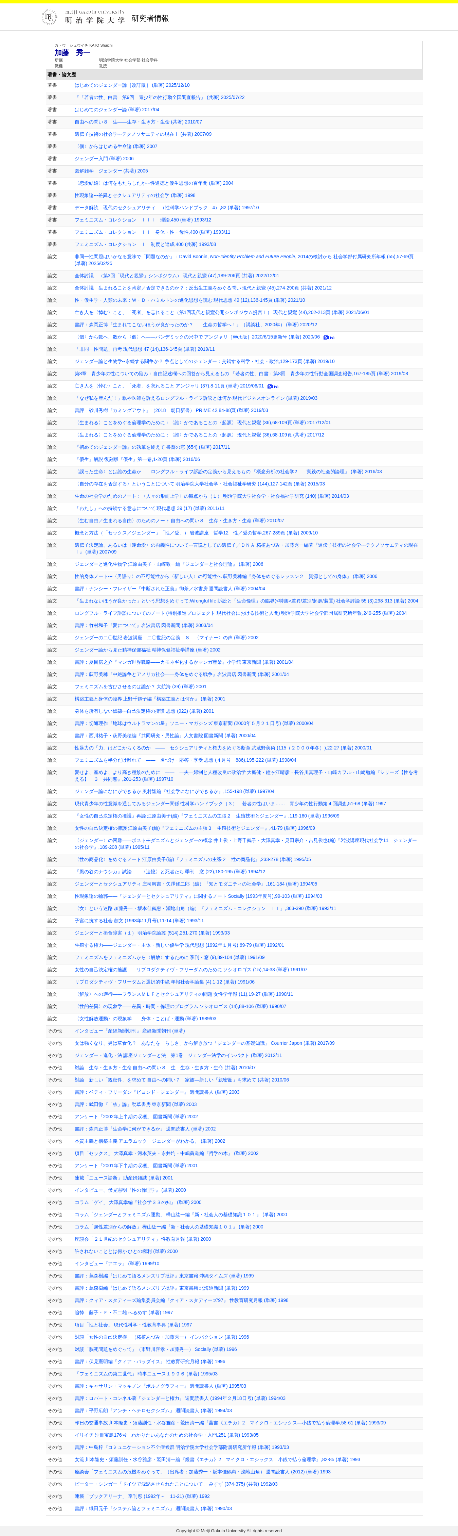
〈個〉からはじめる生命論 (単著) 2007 (116, 146)
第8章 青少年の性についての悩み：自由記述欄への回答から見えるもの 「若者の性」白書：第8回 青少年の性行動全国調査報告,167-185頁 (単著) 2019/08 (241, 373)
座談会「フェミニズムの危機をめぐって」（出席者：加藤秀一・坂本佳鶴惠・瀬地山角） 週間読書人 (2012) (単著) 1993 (203, 1471)
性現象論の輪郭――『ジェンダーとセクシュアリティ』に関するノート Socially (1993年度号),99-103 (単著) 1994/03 (199, 896)
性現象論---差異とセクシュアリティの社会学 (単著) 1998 (135, 195)
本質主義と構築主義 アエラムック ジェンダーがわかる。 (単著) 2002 (150, 1141)
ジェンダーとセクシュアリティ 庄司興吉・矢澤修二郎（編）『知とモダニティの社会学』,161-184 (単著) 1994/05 (196, 884)
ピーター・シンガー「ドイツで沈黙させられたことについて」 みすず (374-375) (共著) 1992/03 (176, 1484)
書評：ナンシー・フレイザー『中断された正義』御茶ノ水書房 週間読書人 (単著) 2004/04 (170, 588)
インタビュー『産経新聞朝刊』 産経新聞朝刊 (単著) (130, 1031)
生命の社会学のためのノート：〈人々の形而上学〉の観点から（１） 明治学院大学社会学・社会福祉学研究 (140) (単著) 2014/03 (212, 496)
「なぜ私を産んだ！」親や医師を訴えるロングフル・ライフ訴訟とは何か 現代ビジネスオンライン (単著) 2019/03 (196, 398)
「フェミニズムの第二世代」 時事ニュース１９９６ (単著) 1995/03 (146, 1373)
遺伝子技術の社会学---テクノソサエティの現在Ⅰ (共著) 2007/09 (143, 134)
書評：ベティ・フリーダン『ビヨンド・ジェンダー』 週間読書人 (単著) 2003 (157, 1092)
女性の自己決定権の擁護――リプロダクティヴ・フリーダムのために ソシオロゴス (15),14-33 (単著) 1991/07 (191, 969)
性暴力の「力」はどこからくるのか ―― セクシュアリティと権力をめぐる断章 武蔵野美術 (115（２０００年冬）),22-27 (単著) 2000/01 (223, 747)
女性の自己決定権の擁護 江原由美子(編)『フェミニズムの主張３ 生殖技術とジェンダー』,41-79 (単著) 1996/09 (195, 828)
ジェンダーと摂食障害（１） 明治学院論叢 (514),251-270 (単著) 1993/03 (152, 933)
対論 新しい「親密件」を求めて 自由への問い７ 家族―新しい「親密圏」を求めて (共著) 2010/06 (182, 1080)
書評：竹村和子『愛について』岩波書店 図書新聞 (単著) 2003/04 (144, 625)
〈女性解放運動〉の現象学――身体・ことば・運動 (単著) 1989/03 (146, 1018)
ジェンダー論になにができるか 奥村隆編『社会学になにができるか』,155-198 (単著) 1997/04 (175, 791)
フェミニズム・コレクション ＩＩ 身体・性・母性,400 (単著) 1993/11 (153, 232)
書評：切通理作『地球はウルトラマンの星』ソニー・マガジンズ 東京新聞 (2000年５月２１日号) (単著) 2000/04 (194, 723)
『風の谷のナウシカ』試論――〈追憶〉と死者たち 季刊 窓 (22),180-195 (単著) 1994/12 (170, 871)
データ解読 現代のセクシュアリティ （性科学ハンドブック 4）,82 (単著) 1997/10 (167, 207)
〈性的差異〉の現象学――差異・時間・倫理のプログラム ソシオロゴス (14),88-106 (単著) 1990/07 (181, 1006)
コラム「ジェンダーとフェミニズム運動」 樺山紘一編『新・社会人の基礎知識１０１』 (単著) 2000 (181, 1214)
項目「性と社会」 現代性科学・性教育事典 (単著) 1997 (133, 1324)
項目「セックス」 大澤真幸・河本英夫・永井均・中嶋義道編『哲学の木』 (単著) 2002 (167, 1153)
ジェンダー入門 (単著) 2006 (104, 158)
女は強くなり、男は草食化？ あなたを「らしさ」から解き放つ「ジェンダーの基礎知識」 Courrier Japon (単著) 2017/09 (205, 1043)
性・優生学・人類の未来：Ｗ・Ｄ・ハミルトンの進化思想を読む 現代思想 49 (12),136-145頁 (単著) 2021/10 (190, 300)
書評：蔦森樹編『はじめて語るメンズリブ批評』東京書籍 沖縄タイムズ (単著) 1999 (164, 1275)
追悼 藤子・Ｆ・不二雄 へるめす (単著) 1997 (124, 1312)
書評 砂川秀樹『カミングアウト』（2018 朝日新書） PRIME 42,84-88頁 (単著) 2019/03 (171, 410)
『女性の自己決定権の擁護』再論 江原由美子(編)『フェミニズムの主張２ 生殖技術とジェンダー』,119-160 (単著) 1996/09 (207, 816)
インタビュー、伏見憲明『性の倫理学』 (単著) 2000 (130, 1190)
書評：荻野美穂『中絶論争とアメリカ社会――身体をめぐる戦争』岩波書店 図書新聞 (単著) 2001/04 (182, 674)
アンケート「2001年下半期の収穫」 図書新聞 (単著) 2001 (136, 1165)
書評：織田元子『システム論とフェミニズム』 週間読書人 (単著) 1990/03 (153, 1508)
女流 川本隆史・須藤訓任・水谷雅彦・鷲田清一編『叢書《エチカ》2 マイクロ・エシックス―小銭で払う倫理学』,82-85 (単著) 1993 (218, 1459)
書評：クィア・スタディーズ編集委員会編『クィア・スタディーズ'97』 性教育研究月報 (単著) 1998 (182, 1300)
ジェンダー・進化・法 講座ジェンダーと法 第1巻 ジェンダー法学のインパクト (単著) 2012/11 (178, 1055)
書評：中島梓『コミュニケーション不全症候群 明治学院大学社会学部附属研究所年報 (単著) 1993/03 (182, 1447)
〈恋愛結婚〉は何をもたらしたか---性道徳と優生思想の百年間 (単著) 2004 (154, 183)
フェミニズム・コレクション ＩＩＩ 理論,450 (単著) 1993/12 (143, 219)
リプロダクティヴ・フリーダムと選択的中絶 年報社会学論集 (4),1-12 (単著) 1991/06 (165, 982)
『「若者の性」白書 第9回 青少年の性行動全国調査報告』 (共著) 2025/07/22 (160, 97)
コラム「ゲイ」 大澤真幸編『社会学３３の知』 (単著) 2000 (138, 1202)
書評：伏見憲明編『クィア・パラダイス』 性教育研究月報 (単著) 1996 (150, 1361)
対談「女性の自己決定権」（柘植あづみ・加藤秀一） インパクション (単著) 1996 (162, 1337)
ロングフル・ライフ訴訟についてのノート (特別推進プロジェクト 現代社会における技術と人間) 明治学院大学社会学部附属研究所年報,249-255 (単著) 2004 (241, 613)
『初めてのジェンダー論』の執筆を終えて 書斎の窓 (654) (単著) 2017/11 (152, 447)
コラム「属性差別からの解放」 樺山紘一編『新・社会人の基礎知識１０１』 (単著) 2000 (169, 1226)
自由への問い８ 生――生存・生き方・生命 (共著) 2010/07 (138, 122)
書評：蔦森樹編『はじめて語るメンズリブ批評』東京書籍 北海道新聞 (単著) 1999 (162, 1288)
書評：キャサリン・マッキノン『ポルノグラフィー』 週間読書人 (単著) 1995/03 (160, 1386)
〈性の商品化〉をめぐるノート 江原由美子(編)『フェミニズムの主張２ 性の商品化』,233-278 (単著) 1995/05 (193, 859)
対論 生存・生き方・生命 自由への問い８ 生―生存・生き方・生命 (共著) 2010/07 (165, 1067)
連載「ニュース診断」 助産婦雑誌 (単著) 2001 (124, 1177)
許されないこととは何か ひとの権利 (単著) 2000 (126, 1251)
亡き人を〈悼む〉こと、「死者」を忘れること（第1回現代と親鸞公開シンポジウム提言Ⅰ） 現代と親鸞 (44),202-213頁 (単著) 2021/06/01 (222, 312)
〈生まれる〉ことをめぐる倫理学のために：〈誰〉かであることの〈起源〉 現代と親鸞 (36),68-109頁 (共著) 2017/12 (200, 434)
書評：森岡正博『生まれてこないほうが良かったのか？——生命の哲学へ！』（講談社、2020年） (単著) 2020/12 (196, 324)
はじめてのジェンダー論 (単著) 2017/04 (117, 109)
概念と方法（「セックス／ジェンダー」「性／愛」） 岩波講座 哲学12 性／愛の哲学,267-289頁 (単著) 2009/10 (196, 532)
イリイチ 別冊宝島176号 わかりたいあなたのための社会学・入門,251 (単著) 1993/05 (167, 1435)
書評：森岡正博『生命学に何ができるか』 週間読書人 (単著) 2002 (145, 1129)
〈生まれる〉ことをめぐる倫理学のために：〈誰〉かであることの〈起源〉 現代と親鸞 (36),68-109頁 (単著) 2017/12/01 (203, 422)
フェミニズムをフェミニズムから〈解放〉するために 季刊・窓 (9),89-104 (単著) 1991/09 (170, 957)
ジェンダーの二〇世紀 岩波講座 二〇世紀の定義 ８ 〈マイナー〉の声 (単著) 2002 (167, 637)
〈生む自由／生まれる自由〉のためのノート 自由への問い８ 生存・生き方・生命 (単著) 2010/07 (180, 520)
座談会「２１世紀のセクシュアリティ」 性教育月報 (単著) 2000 (143, 1239)
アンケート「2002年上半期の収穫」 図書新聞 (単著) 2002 (136, 1116)
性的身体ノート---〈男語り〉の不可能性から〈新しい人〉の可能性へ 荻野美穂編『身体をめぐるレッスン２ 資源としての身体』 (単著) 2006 (226, 576)
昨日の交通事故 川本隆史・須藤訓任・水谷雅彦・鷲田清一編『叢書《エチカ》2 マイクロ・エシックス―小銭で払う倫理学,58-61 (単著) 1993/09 (230, 1422)
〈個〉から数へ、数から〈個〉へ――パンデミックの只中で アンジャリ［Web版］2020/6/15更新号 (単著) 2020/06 (197, 337)
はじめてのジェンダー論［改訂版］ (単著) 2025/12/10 (132, 85)
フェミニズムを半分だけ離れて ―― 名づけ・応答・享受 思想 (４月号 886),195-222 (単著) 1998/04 (185, 760)
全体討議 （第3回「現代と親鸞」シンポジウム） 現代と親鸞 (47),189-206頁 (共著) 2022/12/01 (177, 275)
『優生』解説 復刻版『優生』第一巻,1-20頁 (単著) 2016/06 (137, 459)
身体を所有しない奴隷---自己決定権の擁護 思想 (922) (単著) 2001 (144, 711)
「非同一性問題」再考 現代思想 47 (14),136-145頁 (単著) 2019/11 (145, 349)
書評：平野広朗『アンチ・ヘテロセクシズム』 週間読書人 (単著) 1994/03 (153, 1410)
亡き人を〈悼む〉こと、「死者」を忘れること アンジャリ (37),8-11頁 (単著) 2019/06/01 (169, 386)
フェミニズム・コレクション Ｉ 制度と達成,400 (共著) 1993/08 (145, 244)
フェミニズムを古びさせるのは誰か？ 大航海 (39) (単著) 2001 (141, 686)
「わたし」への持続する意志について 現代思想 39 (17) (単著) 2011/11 (150, 508)
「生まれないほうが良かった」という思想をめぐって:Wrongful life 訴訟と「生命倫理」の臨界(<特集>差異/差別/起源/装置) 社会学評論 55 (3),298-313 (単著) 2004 (247, 601)
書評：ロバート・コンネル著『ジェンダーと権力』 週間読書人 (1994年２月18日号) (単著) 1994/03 (180, 1398)
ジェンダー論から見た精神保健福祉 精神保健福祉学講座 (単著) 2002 (148, 650)
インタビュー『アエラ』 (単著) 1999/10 (117, 1263)
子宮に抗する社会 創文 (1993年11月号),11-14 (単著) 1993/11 (139, 920)
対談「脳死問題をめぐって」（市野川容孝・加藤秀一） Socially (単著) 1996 (156, 1349)
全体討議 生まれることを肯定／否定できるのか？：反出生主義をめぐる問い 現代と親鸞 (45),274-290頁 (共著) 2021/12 (203, 288)
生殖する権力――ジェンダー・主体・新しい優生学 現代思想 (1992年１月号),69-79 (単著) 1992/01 (180, 945)
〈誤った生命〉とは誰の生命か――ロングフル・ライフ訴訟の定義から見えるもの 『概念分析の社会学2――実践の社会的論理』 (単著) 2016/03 (228, 471)
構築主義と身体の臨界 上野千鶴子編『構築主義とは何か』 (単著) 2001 (150, 698)
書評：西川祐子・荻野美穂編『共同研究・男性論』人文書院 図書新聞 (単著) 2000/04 (165, 735)
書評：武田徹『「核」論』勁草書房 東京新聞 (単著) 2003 (136, 1104)
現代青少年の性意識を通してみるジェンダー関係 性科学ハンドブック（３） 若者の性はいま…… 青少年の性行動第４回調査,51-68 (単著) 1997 (230, 803)
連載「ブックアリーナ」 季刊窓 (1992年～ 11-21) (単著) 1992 (142, 1496)
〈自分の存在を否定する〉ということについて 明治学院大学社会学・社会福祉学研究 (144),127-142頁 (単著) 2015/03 (200, 483)
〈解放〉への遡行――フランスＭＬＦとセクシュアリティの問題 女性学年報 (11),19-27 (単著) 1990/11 (184, 994)
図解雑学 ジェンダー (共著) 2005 (111, 171)
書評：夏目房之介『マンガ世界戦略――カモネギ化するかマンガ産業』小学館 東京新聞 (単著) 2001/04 (184, 662)
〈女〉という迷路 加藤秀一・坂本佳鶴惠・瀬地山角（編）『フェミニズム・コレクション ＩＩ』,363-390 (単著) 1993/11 (205, 908)
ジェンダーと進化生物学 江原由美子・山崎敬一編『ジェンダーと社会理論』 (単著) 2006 (169, 564)
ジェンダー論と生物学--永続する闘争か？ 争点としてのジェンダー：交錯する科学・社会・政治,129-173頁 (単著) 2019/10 (205, 361)
